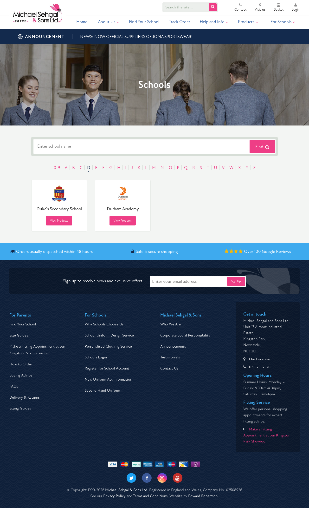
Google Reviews (276, 251)
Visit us (260, 7)
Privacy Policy (114, 496)
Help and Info (214, 22)
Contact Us (169, 368)
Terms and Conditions (150, 496)
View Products (59, 221)
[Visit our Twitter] (131, 478)
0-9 (57, 168)
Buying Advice (20, 375)
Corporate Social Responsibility (185, 335)
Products (248, 22)
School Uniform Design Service (109, 335)
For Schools (283, 22)
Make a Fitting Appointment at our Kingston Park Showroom (266, 435)
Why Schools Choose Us (104, 324)
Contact (240, 7)
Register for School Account (107, 368)
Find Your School (144, 22)
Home (81, 22)
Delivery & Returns (24, 397)
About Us (108, 22)
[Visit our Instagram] (162, 478)
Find (262, 147)
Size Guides (18, 335)
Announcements (173, 346)
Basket (279, 7)
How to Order (20, 364)
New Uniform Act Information (108, 379)
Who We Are (170, 324)
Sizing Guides (20, 408)
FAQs (13, 386)
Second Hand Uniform (102, 390)
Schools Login (96, 357)
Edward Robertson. (203, 496)
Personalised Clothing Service (108, 346)
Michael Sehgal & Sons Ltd (126, 490)
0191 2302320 (259, 367)
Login (296, 7)
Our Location (259, 359)
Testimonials (170, 357)
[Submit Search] (213, 7)
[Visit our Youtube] (177, 478)
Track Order (179, 22)
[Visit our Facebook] (147, 478)
